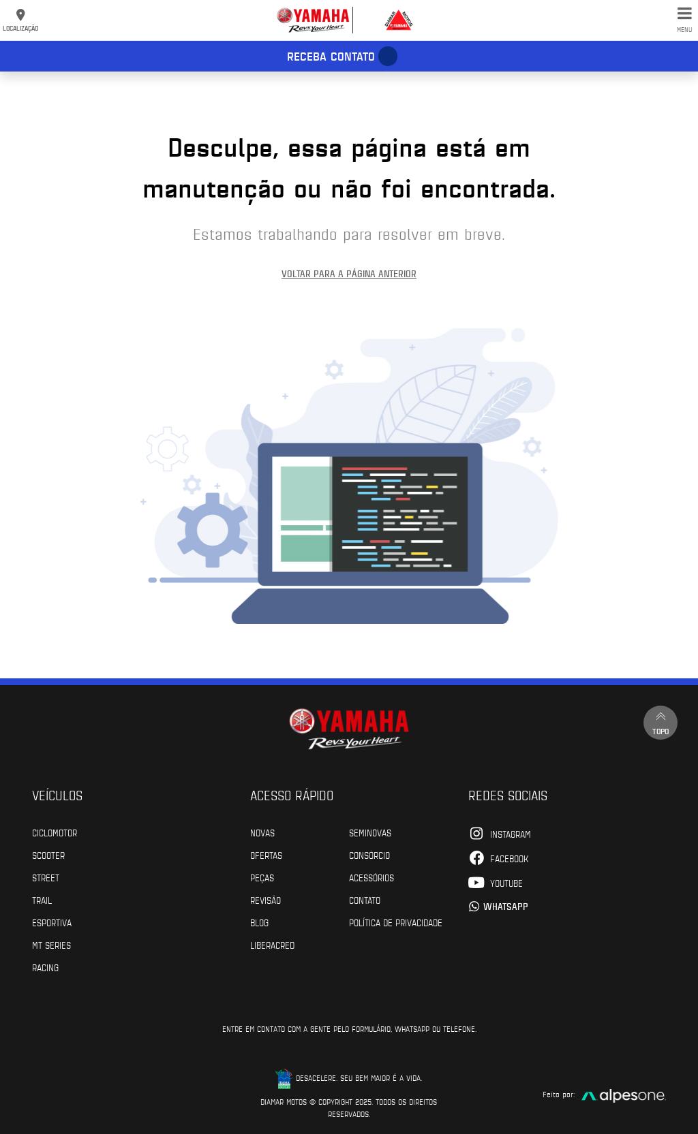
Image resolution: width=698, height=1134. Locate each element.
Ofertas (266, 855)
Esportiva (52, 922)
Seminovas (370, 832)
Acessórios (371, 877)
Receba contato (331, 56)
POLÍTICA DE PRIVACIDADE (395, 922)
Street (45, 877)
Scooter (48, 855)
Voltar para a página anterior (349, 273)
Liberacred (272, 945)
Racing (45, 967)
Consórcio (369, 855)
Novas (262, 832)
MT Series (51, 945)
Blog (259, 922)
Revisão (265, 900)
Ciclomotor (54, 832)
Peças (262, 877)
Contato (364, 900)
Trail (42, 900)
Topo (660, 722)
